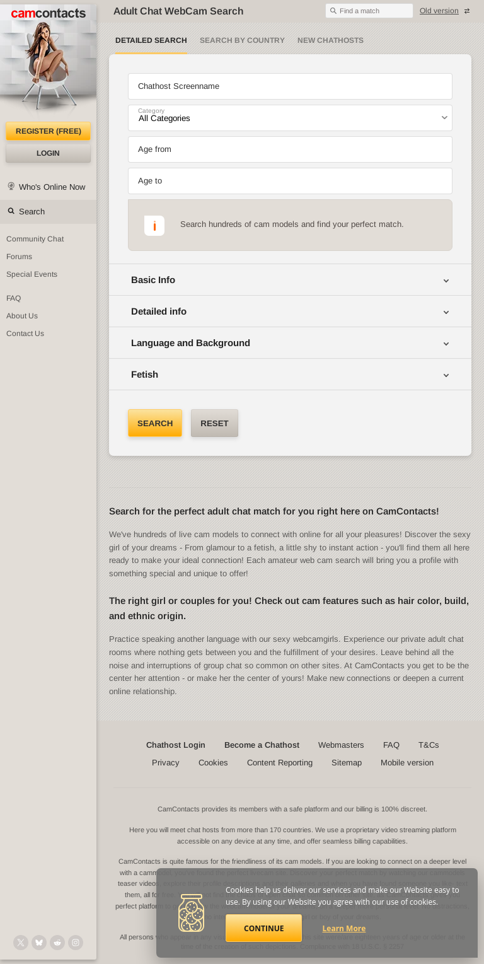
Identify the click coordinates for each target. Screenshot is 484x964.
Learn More (344, 928)
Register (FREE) (48, 131)
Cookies (213, 762)
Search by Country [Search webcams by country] (242, 40)
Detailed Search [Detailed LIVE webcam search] (151, 40)
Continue (264, 928)
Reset (214, 423)
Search (32, 211)
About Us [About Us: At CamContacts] (22, 315)
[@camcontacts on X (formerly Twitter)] (20, 942)
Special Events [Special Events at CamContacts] (31, 274)
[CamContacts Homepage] (48, 63)
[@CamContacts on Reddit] (57, 942)
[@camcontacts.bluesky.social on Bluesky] (39, 942)
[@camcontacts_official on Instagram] (75, 942)
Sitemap (346, 762)
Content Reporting (280, 762)
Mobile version (407, 762)
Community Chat (35, 239)
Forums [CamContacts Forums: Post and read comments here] (19, 256)
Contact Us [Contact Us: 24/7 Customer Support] (25, 333)
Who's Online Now (52, 187)
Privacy (166, 762)
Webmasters (341, 745)
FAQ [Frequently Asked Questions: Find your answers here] (13, 298)
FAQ (391, 745)
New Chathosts (330, 40)
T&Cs (428, 745)
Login (48, 153)
